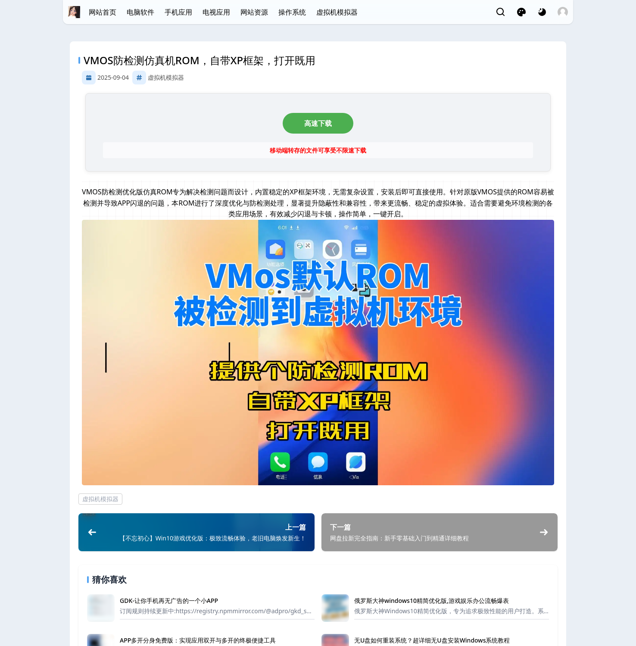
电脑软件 (140, 12)
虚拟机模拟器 (337, 12)
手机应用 (178, 12)
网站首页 (102, 12)
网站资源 (254, 12)
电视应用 (216, 12)
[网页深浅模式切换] (542, 12)
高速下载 (318, 123)
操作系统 (292, 12)
